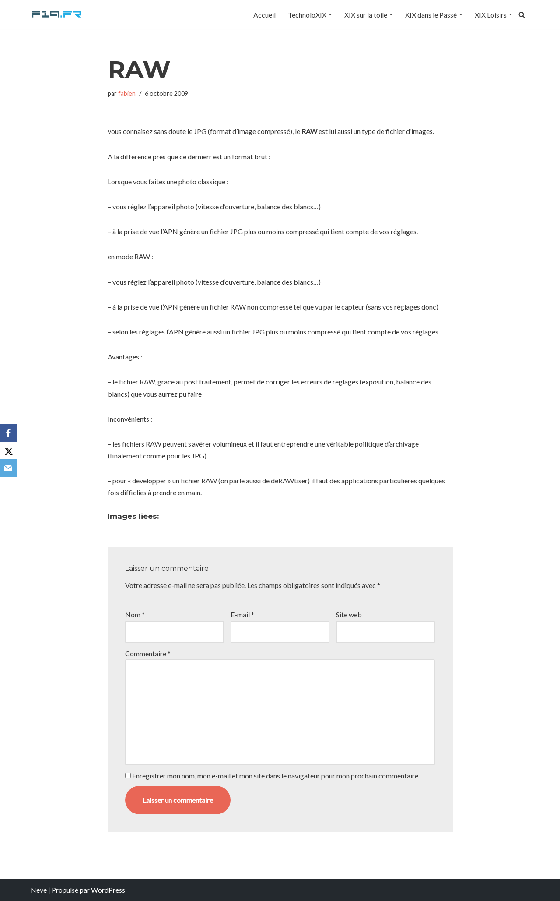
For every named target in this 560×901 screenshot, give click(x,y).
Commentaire (148, 653)
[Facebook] (9, 433)
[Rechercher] (521, 14)
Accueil (264, 15)
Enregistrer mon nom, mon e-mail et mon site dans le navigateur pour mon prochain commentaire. (276, 775)
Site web (349, 614)
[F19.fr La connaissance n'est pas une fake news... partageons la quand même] (57, 14)
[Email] (9, 468)
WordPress (108, 890)
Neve (39, 890)
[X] (9, 450)
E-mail (242, 614)
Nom (135, 614)
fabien (127, 93)
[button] (330, 14)
